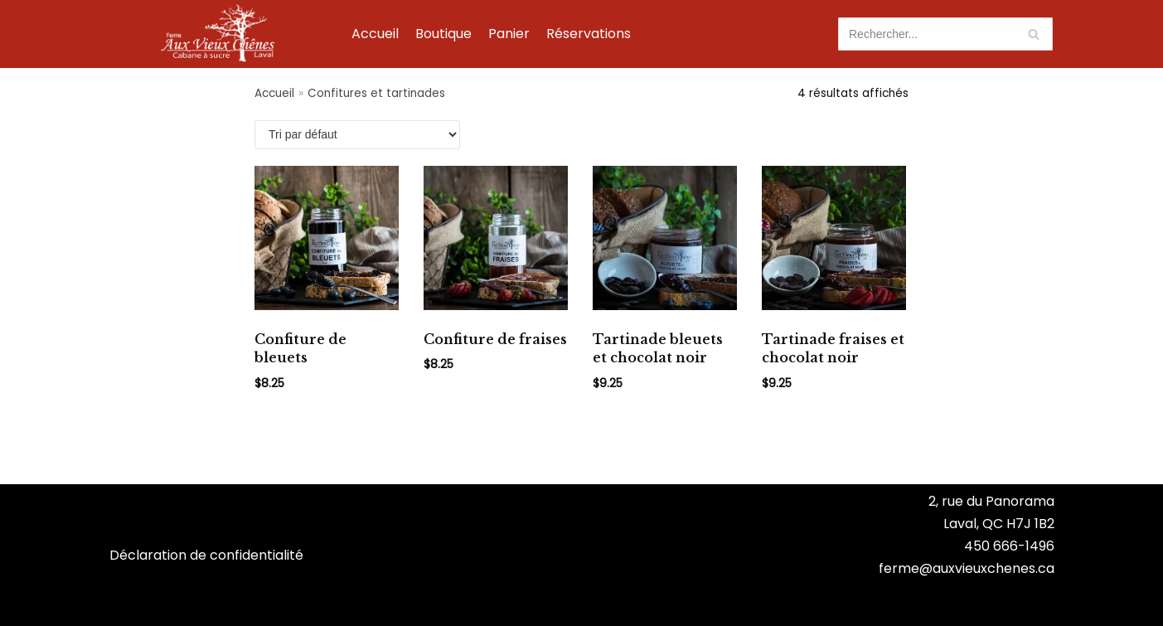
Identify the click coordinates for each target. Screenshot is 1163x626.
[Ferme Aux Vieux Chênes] (218, 33)
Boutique (443, 33)
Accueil (375, 33)
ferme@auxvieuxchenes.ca (966, 568)
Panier (509, 33)
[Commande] (357, 134)
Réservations (588, 33)
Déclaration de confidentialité (206, 555)
